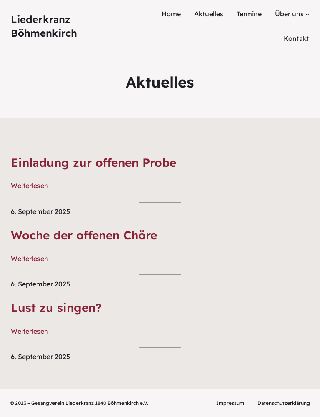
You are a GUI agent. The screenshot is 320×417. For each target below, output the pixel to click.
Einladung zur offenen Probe (93, 162)
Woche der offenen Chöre (84, 235)
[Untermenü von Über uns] (307, 14)
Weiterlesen (29, 185)
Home (171, 14)
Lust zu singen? (56, 307)
